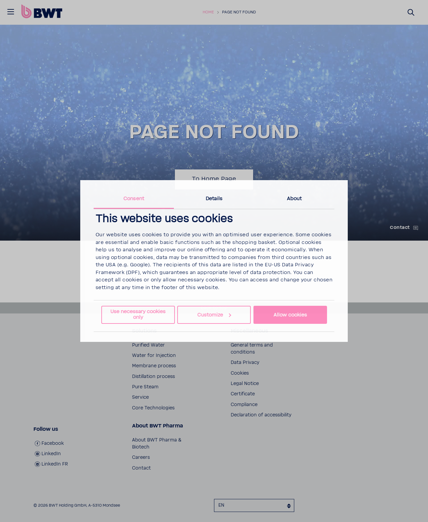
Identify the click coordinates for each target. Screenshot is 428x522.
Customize (214, 315)
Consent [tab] (133, 199)
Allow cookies (290, 315)
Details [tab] (214, 199)
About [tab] (294, 199)
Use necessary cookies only (138, 314)
